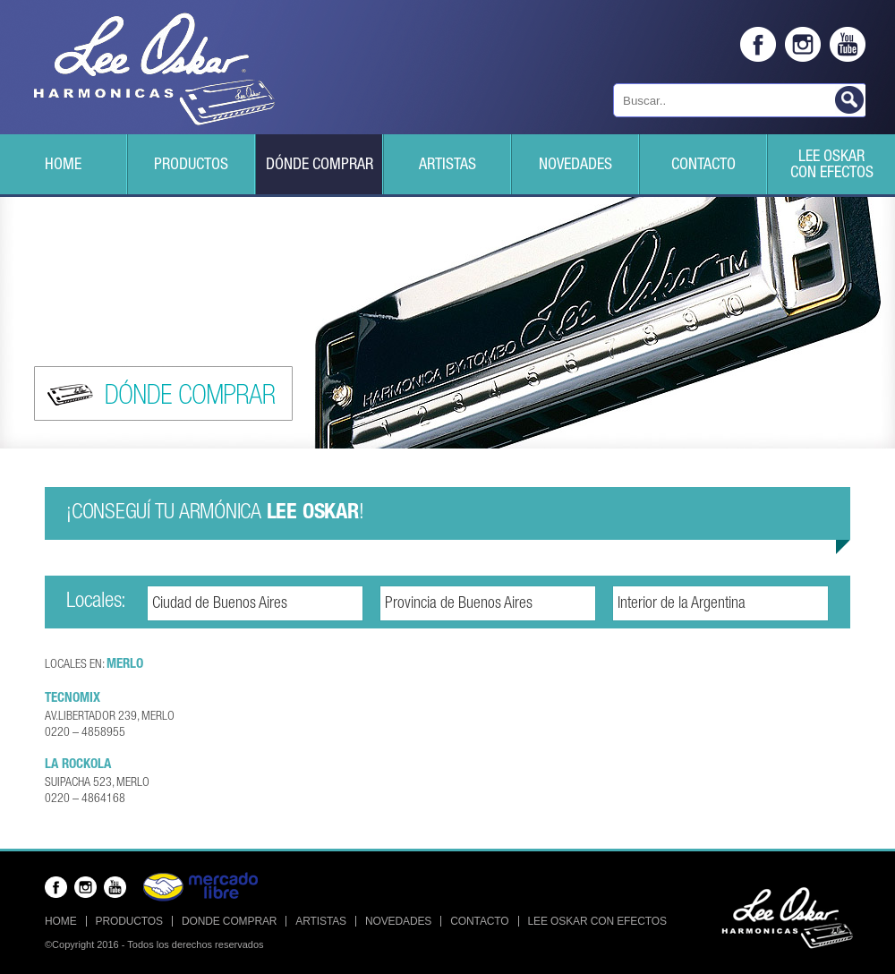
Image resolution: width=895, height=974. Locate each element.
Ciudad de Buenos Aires (219, 604)
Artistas (447, 166)
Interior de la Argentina (682, 604)
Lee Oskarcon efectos (832, 166)
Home (63, 166)
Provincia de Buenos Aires (459, 604)
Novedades (575, 166)
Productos (191, 166)
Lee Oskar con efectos (597, 921)
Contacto (703, 166)
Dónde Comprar (319, 166)
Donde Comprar (229, 921)
